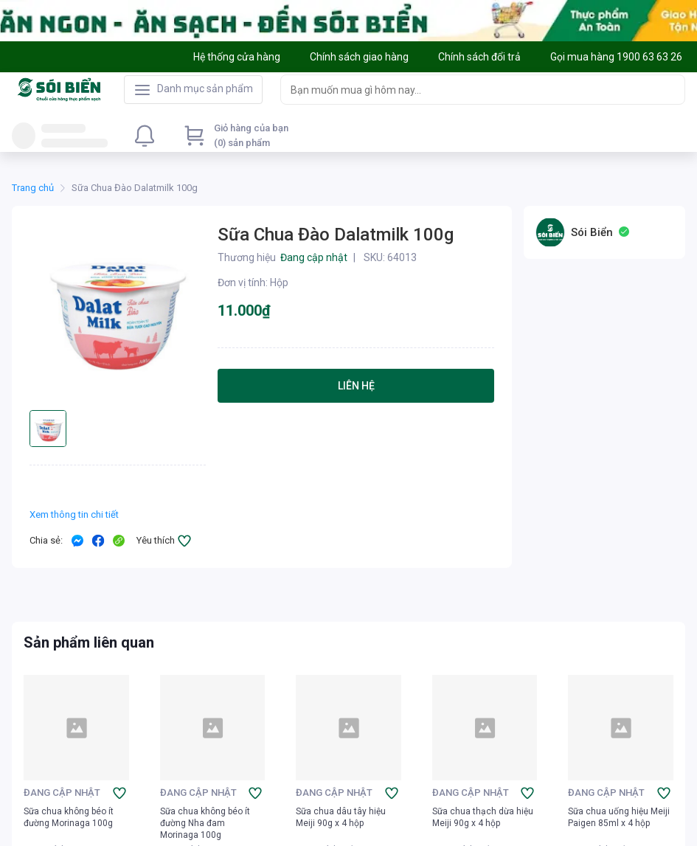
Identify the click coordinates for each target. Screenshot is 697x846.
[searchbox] (469, 89)
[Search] (670, 89)
